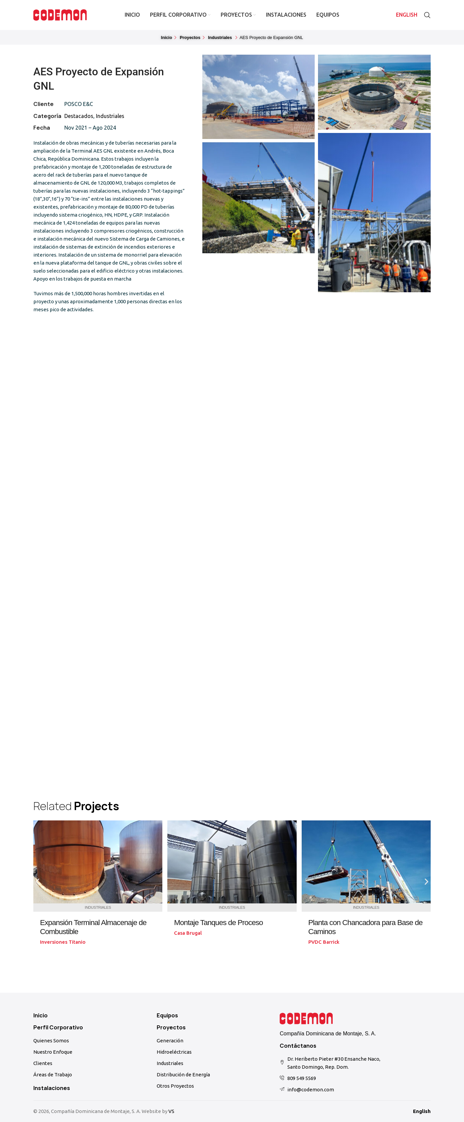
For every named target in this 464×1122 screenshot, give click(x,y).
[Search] (427, 15)
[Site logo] (60, 14)
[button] (269, 38)
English (422, 1111)
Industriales (110, 116)
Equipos (167, 1015)
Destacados (78, 116)
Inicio (40, 1015)
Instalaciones (51, 1088)
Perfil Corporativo (58, 1027)
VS (171, 1111)
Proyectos (171, 1027)
